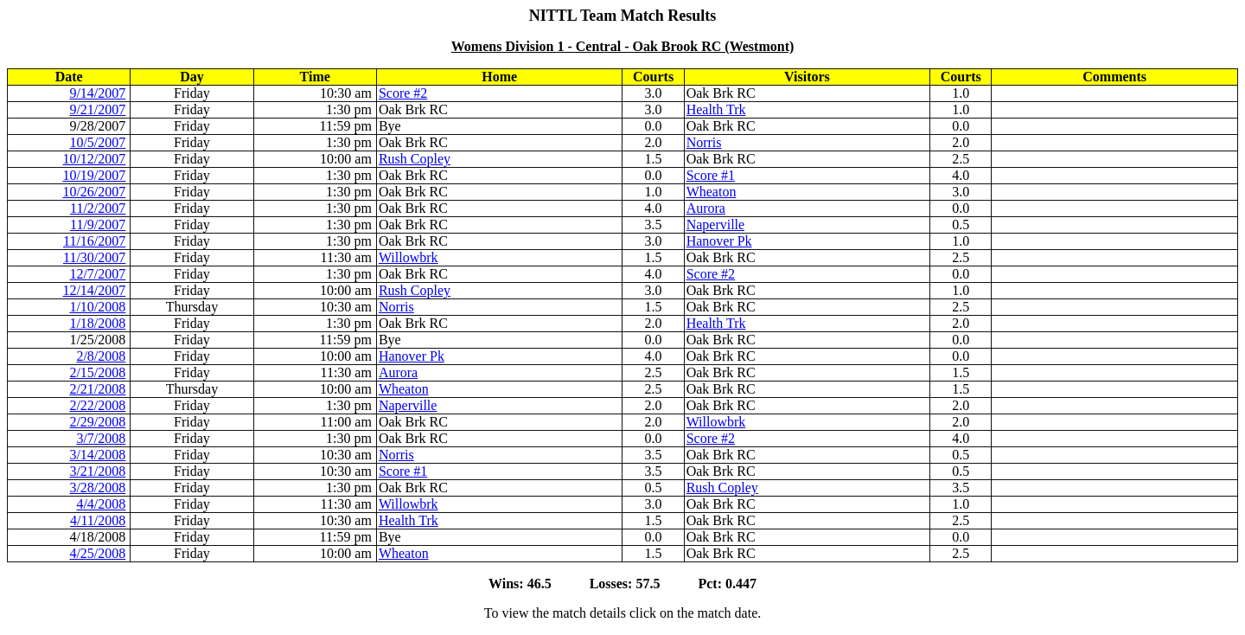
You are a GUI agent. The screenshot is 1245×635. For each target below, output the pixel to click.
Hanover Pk (719, 241)
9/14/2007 (97, 93)
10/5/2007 (97, 142)
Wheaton (711, 191)
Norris (704, 142)
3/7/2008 (100, 438)
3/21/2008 (97, 471)
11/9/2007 (97, 224)
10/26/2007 (93, 191)
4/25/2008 (97, 553)
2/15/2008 (97, 372)
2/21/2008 (97, 389)
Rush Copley (414, 158)
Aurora (705, 208)
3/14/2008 (97, 454)
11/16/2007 (94, 241)
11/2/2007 (97, 208)
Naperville (715, 224)
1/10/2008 (97, 306)
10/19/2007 (93, 175)
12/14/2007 (93, 290)
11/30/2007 (94, 257)
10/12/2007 (93, 158)
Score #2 (403, 93)
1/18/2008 (97, 323)
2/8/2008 (100, 356)
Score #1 (710, 175)
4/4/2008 (100, 504)
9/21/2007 (97, 109)
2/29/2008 (97, 421)
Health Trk (716, 109)
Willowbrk (408, 257)
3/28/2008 (97, 487)
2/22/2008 (97, 405)
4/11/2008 (97, 520)
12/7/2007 (97, 273)
